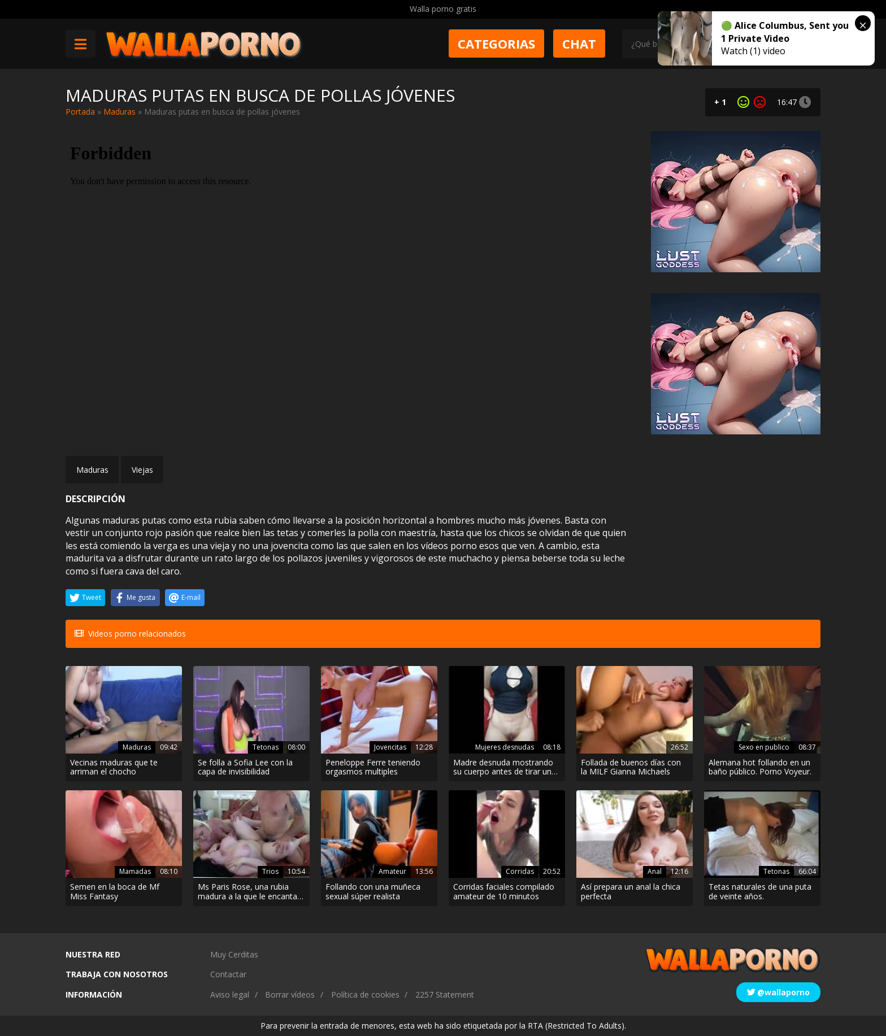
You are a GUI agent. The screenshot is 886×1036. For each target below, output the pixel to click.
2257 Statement (444, 994)
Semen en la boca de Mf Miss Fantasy (114, 892)
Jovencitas (390, 747)
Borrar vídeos (290, 994)
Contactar (228, 974)
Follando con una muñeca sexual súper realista (372, 892)
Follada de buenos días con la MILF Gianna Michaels (631, 767)
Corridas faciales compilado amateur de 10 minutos (503, 892)
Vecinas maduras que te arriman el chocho (114, 767)
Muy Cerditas (234, 954)
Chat (579, 43)
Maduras (119, 111)
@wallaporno (778, 992)
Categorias (496, 43)
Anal (655, 871)
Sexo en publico (764, 747)
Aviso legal (229, 994)
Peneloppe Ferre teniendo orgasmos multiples (372, 767)
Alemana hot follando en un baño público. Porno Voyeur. (760, 767)
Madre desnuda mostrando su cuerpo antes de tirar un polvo (503, 767)
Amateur (392, 871)
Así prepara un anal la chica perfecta (630, 892)
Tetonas (266, 747)
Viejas (142, 469)
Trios (270, 871)
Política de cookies (365, 994)
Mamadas (135, 871)
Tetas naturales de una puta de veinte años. (760, 892)
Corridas (520, 871)
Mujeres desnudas (504, 747)
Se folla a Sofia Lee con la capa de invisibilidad (245, 767)
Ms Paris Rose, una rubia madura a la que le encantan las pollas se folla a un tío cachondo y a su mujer (250, 892)
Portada (80, 111)
